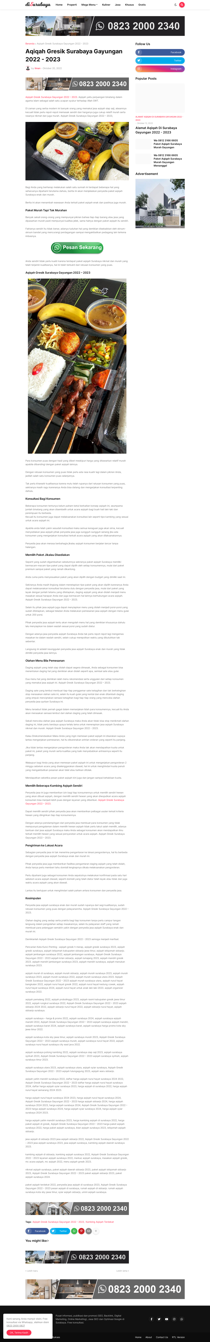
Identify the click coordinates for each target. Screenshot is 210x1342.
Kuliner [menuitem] (106, 4)
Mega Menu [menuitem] (88, 4)
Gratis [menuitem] (142, 4)
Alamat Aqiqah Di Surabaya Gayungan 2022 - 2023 (156, 130)
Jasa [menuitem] (118, 4)
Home (138, 1337)
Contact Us (162, 1337)
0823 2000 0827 (16, 1325)
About (148, 1337)
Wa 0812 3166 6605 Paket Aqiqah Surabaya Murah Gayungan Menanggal (168, 160)
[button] (175, 5)
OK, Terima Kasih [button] (19, 1332)
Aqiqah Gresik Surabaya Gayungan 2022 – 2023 (51, 97)
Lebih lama (121, 1270)
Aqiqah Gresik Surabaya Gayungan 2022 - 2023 (62, 43)
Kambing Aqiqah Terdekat (100, 1222)
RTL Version (178, 1337)
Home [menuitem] (59, 4)
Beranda (29, 43)
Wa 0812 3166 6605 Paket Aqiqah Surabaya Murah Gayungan (168, 144)
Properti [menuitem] (72, 4)
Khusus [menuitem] (129, 4)
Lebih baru (32, 1270)
